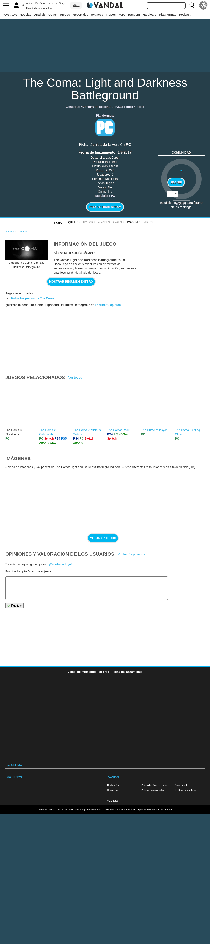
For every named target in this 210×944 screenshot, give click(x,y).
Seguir (176, 182)
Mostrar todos (103, 538)
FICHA (58, 222)
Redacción (113, 784)
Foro (122, 14)
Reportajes (80, 14)
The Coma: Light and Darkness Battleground (105, 89)
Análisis (40, 14)
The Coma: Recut (118, 430)
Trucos (111, 14)
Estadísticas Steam (105, 207)
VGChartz (112, 800)
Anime (29, 3)
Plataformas (167, 14)
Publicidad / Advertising (154, 784)
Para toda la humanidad (39, 8)
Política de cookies (185, 790)
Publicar (14, 605)
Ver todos (75, 377)
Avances (97, 14)
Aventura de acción (95, 106)
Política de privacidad (152, 790)
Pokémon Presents (46, 3)
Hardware (149, 14)
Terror (140, 106)
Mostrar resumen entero (71, 281)
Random (134, 14)
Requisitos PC (105, 195)
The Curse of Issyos (154, 430)
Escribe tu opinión (108, 305)
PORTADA (9, 14)
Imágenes (134, 222)
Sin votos (181, 204)
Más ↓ (76, 5)
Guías (52, 14)
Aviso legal (181, 784)
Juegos (65, 14)
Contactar (112, 790)
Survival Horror (122, 106)
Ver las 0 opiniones (131, 554)
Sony (62, 3)
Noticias (25, 14)
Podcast (184, 14)
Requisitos (72, 222)
